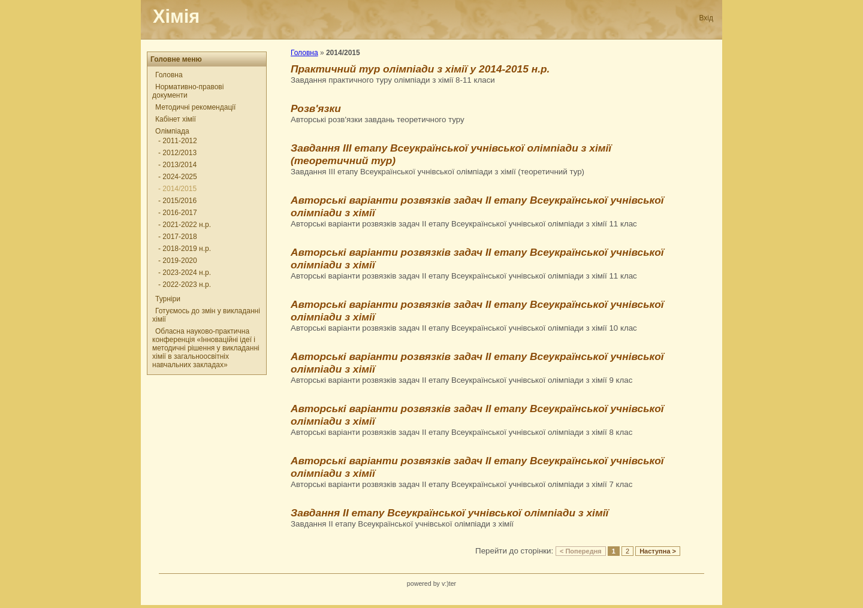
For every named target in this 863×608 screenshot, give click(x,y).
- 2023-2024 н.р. (184, 272)
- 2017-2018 (177, 236)
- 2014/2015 (177, 188)
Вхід (706, 18)
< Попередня (581, 551)
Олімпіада (172, 131)
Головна (169, 75)
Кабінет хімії (175, 119)
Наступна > (657, 551)
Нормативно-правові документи (188, 91)
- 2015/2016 (177, 200)
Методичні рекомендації (195, 107)
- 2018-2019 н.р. (184, 248)
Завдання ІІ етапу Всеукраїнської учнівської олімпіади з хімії (449, 513)
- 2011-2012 (177, 141)
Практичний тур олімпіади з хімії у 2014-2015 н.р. (420, 69)
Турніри (167, 299)
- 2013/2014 (177, 165)
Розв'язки (316, 108)
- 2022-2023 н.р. (184, 284)
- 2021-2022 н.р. (184, 224)
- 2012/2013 (177, 153)
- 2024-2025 (177, 177)
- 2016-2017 (177, 212)
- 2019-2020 (177, 260)
